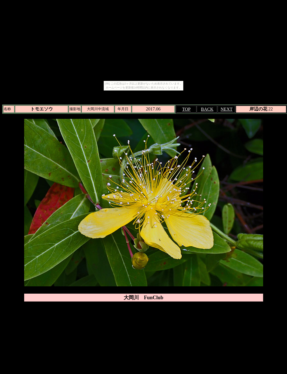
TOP (186, 109)
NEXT (227, 109)
